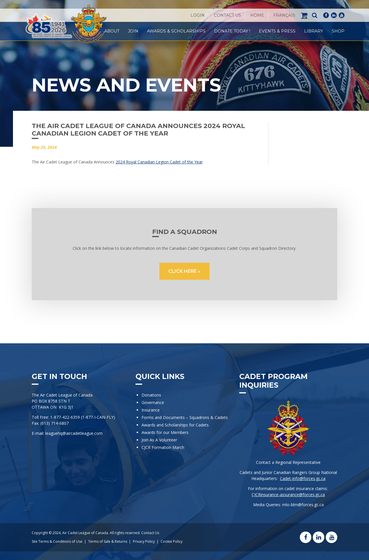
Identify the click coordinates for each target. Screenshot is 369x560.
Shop (338, 31)
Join (133, 31)
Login (198, 15)
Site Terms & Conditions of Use (57, 541)
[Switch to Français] (284, 15)
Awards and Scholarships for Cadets (175, 425)
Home (257, 15)
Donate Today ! (232, 31)
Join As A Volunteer (159, 440)
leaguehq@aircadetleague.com (74, 433)
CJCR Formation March (163, 447)
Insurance (151, 410)
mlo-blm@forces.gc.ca (303, 504)
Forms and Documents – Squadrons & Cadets (185, 417)
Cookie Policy (171, 541)
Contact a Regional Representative (288, 462)
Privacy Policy (144, 541)
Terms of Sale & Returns (107, 541)
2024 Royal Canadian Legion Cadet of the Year (159, 162)
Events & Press (277, 31)
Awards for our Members (165, 432)
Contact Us (227, 15)
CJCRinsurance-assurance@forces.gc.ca (288, 494)
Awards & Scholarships (176, 31)
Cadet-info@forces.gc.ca (302, 478)
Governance (153, 402)
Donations (151, 395)
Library (313, 31)
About (111, 31)
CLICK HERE (182, 271)
